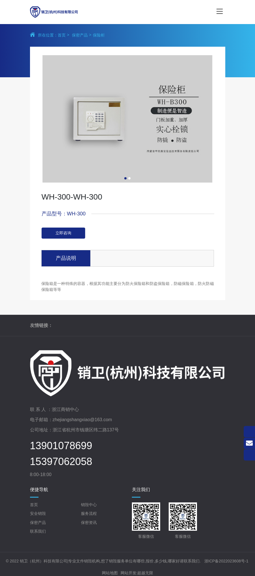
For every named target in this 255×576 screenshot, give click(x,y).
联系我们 (38, 531)
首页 (62, 35)
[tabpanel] (122, 119)
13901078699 (61, 446)
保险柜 (99, 35)
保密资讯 (89, 522)
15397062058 (61, 462)
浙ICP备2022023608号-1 (226, 561)
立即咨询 (69, 233)
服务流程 (89, 513)
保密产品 (80, 35)
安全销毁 (38, 513)
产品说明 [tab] (66, 258)
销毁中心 (89, 504)
